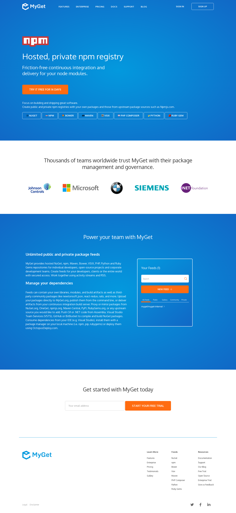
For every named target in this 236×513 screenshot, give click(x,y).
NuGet (31, 115)
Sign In (180, 6)
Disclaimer (34, 504)
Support (129, 6)
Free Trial (202, 471)
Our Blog (202, 467)
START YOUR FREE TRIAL (148, 405)
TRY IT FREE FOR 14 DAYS (45, 89)
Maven (87, 115)
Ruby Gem (176, 115)
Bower (68, 115)
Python (154, 115)
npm (173, 462)
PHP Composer (128, 115)
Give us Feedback (206, 484)
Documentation (205, 458)
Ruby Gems (176, 489)
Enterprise (82, 6)
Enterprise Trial (204, 480)
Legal (24, 504)
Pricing (99, 6)
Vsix (105, 115)
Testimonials (152, 471)
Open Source (204, 476)
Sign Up (202, 6)
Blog (144, 6)
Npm (50, 115)
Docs (114, 6)
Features (64, 6)
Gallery (150, 476)
